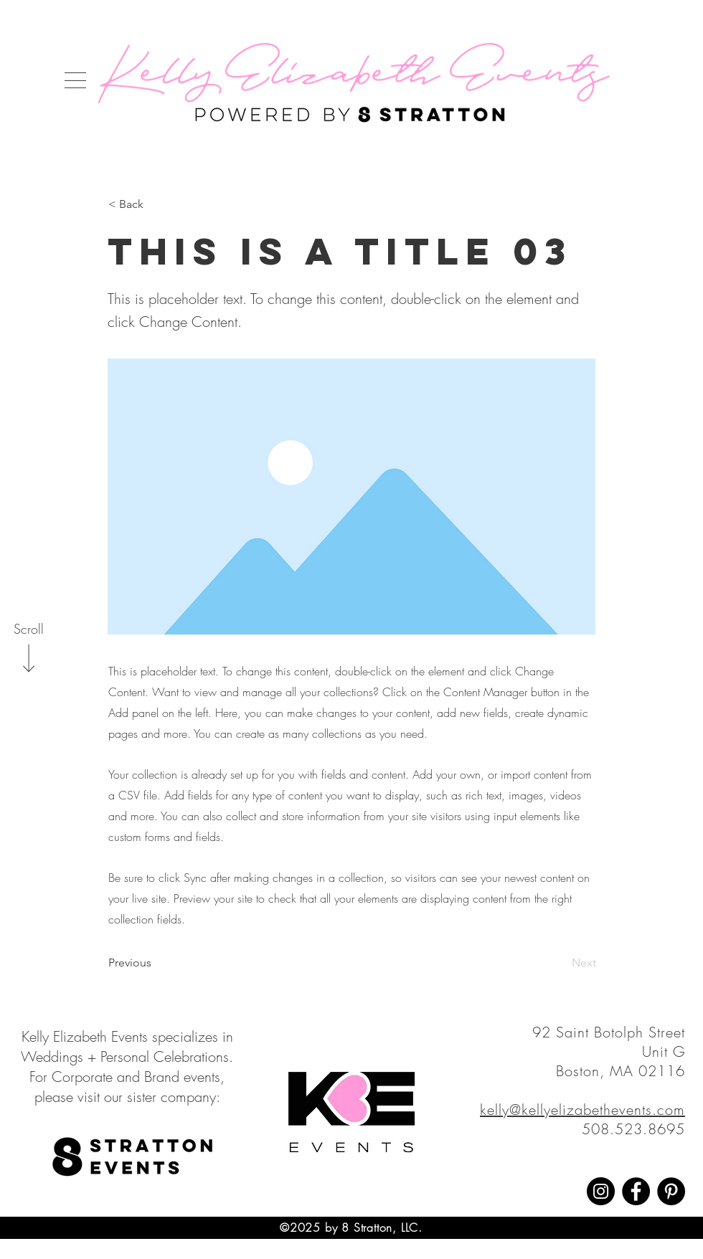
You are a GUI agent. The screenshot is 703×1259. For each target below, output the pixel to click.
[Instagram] (601, 1191)
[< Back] (155, 204)
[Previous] (155, 963)
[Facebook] (636, 1191)
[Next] (560, 963)
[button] (75, 80)
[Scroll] (28, 629)
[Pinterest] (671, 1191)
